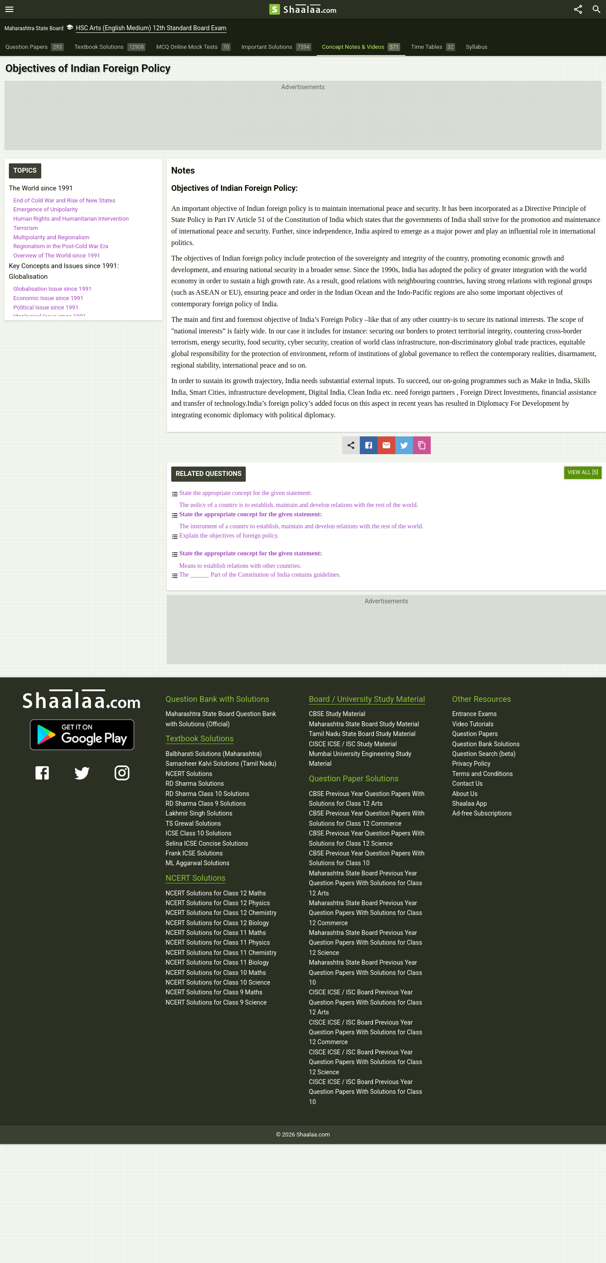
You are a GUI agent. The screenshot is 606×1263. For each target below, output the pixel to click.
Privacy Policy (471, 763)
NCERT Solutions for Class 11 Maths (215, 932)
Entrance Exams (474, 713)
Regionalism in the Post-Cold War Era (60, 246)
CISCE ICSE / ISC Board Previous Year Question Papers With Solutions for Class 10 (365, 1091)
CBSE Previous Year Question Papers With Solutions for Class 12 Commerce (367, 818)
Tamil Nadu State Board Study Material (362, 733)
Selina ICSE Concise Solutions (206, 843)
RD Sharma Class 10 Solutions (207, 793)
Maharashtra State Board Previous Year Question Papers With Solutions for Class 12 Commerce (365, 912)
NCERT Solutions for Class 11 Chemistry (220, 952)
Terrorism (25, 228)
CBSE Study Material (337, 713)
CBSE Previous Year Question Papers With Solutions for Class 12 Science (367, 838)
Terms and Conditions (482, 773)
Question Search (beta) (483, 753)
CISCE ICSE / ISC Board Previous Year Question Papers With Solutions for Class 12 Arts (365, 1002)
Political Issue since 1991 (46, 307)
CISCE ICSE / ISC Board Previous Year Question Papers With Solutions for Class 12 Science (365, 1062)
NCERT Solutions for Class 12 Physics (217, 903)
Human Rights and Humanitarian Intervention (71, 218)
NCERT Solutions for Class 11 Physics (217, 942)
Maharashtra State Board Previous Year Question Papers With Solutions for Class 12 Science (365, 942)
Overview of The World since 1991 (56, 255)
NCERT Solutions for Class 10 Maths (215, 972)
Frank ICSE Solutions (194, 853)
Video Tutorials (472, 724)
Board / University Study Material (367, 699)
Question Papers (475, 733)
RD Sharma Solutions (194, 783)
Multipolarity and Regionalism (51, 237)
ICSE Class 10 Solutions (198, 833)
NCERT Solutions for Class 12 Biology (217, 922)
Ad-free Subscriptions (482, 813)
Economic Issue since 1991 (48, 298)
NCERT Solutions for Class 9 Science (216, 1002)
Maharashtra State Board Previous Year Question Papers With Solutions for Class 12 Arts (365, 883)
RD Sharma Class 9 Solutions (205, 803)
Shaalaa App (469, 803)
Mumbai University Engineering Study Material (360, 758)
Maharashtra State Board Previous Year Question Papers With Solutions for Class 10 (365, 972)
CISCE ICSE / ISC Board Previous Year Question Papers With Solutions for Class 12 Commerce (365, 1032)
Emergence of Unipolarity (45, 209)
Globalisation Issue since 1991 (52, 288)
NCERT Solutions (188, 773)
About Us (464, 793)
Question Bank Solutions (485, 744)
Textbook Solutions (199, 738)
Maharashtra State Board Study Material (364, 724)
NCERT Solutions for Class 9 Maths (213, 992)
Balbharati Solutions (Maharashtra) (213, 753)
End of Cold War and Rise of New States (64, 200)
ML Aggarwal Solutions (197, 863)
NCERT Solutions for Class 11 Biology (217, 962)
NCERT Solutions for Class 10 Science (217, 982)
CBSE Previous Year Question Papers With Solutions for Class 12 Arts (367, 798)
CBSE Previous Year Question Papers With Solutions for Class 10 (367, 858)
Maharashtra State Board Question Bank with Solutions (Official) (220, 718)
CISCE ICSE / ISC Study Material (353, 744)
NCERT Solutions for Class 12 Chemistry (220, 912)
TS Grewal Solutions (193, 823)
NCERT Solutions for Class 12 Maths (215, 893)
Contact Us (467, 783)
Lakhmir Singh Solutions (198, 813)
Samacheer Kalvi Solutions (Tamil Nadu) (220, 763)
